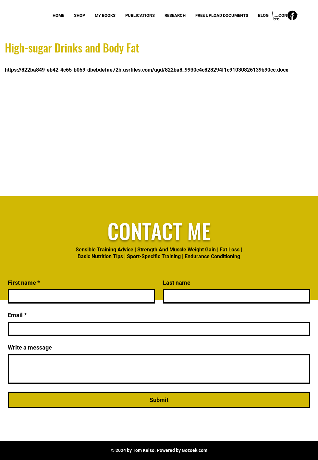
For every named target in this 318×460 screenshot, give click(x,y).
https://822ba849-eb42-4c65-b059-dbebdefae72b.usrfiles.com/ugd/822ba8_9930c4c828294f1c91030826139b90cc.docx (146, 70)
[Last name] (234, 296)
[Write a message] (159, 369)
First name (24, 282)
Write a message (30, 347)
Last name (176, 282)
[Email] (157, 329)
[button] (276, 15)
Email (17, 315)
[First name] (79, 296)
